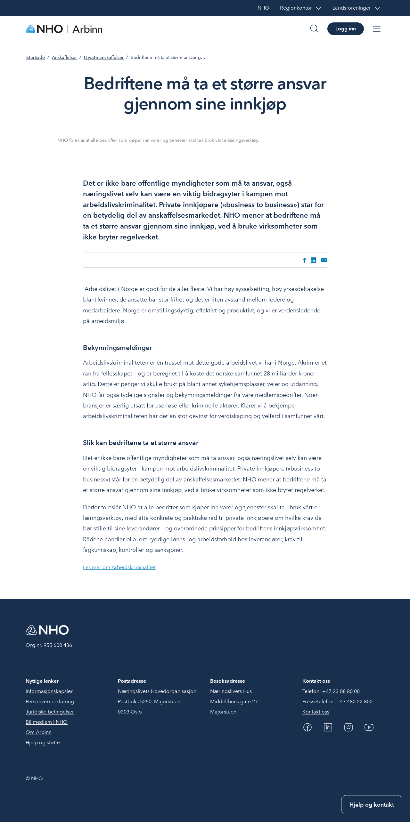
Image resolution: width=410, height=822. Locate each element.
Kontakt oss (315, 712)
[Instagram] (348, 727)
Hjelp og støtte (43, 742)
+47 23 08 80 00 (341, 691)
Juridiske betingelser (50, 712)
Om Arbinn (39, 732)
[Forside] (64, 28)
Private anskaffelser (104, 57)
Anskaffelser (64, 57)
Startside (35, 57)
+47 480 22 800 (354, 701)
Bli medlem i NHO (47, 722)
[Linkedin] (328, 727)
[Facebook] (307, 727)
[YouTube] (369, 727)
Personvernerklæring (50, 701)
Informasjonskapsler (49, 691)
